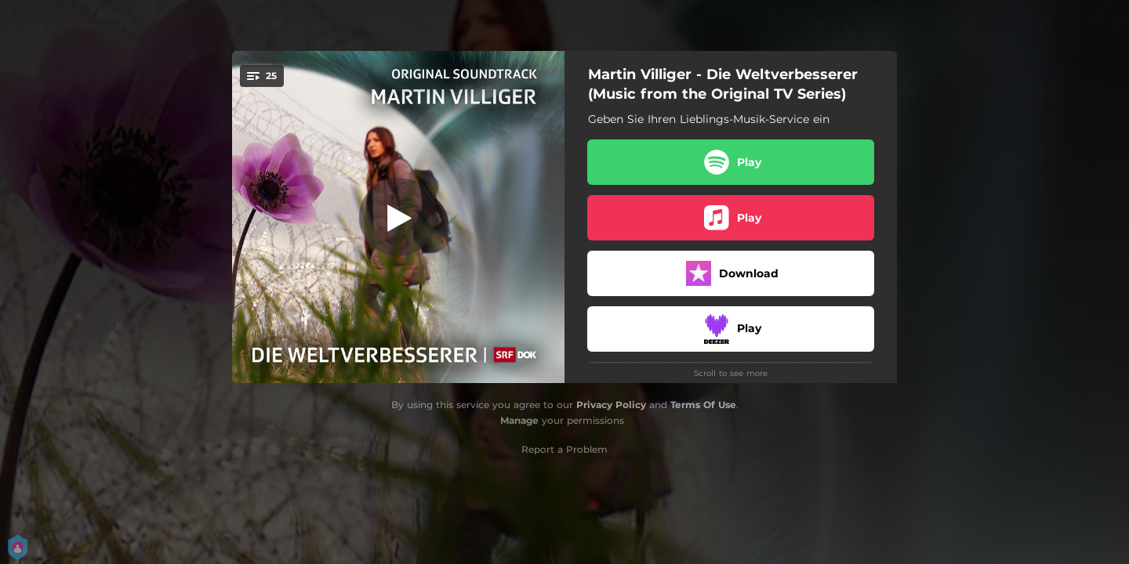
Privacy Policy (611, 404)
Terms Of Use (703, 404)
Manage (519, 420)
